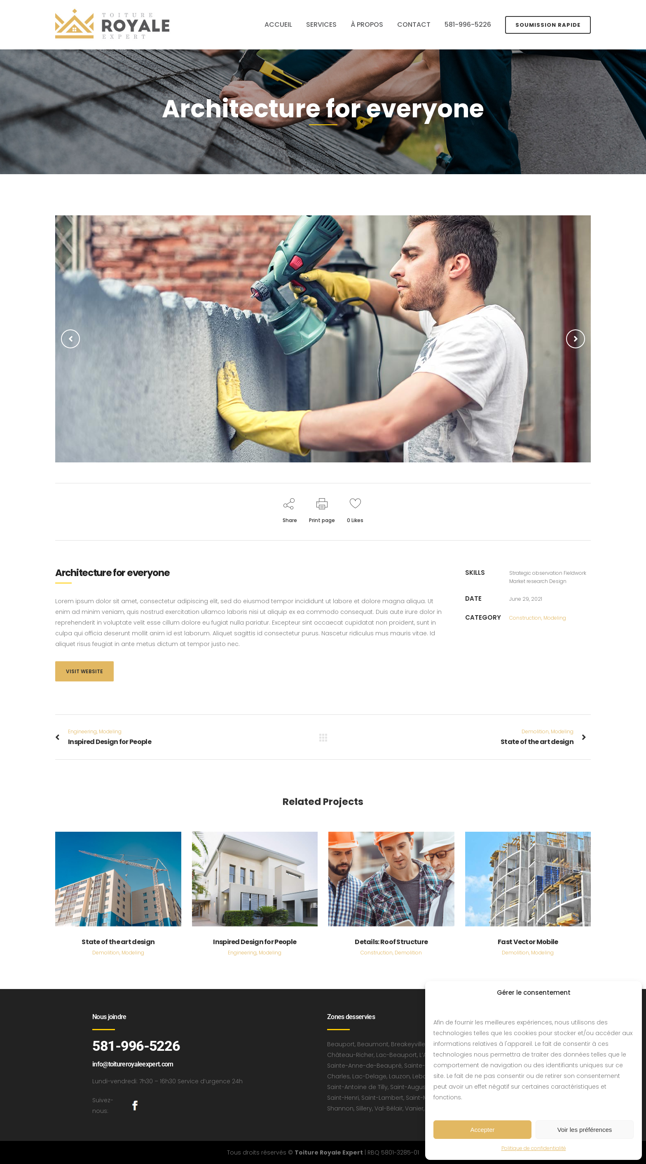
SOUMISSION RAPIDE (547, 25)
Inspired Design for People (254, 942)
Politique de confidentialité (533, 1148)
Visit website (84, 671)
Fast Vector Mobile (528, 942)
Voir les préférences (584, 1129)
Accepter (482, 1129)
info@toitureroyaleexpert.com (132, 1064)
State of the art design (118, 942)
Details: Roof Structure (391, 942)
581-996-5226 (136, 1046)
